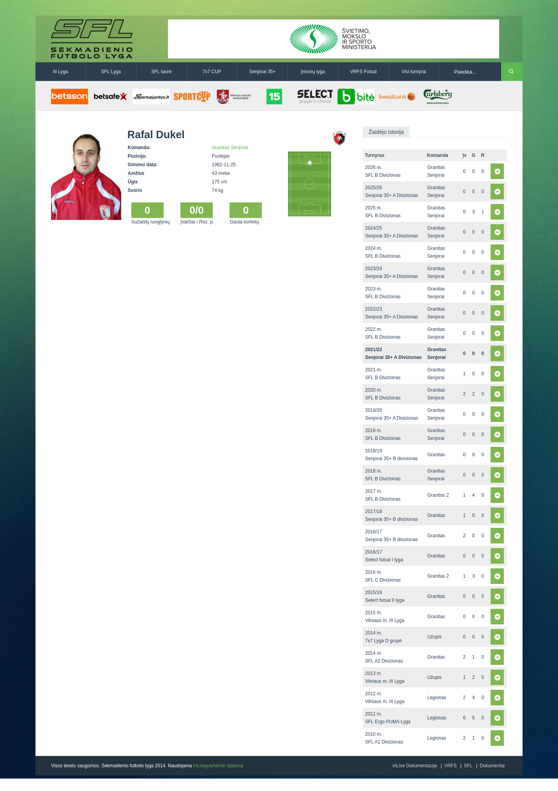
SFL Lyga (111, 71)
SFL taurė (161, 71)
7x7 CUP (212, 71)
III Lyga (60, 71)
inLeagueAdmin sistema (218, 765)
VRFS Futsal (363, 71)
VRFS (450, 765)
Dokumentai (492, 765)
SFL (468, 765)
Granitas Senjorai (230, 147)
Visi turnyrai (414, 71)
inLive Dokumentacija (414, 765)
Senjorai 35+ (262, 71)
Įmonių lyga (313, 71)
